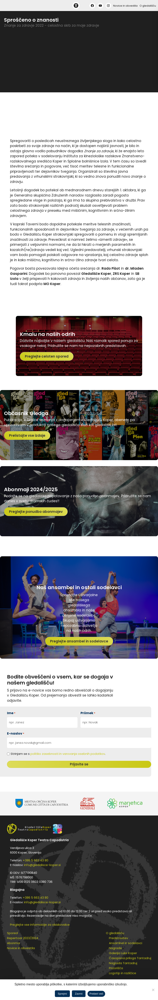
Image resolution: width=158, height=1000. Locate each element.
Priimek (88, 713)
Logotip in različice (122, 973)
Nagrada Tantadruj (123, 963)
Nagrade (115, 948)
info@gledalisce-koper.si (42, 865)
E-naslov (15, 733)
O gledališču (148, 6)
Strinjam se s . (58, 754)
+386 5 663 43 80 (35, 860)
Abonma (13, 943)
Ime (11, 713)
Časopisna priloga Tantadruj (130, 958)
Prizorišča (116, 968)
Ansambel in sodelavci (125, 943)
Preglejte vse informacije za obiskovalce (40, 924)
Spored (12, 933)
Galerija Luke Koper (123, 953)
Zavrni (79, 993)
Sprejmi (62, 993)
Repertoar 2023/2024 (22, 938)
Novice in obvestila (125, 6)
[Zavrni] (153, 990)
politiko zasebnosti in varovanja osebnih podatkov (67, 754)
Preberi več (96, 993)
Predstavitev (118, 938)
